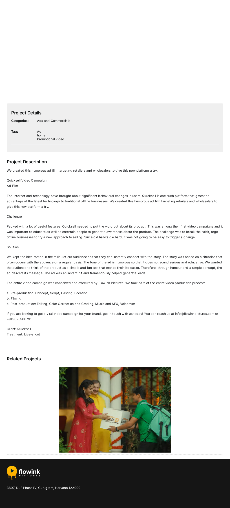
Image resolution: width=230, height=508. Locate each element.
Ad (39, 131)
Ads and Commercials (53, 121)
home (41, 135)
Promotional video (50, 139)
